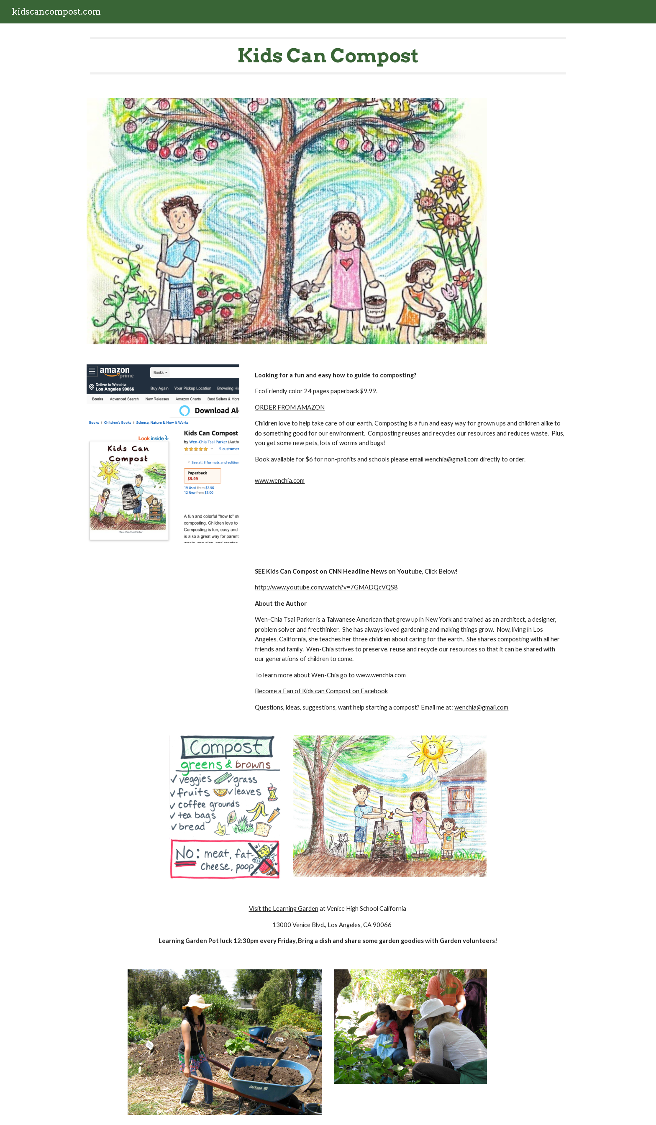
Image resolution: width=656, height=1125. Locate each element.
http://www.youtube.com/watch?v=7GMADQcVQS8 (326, 587)
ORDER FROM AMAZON (290, 407)
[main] (328, 55)
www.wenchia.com (280, 480)
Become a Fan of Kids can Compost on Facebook (321, 690)
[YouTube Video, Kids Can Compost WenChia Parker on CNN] (163, 629)
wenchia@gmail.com (481, 707)
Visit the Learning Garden (283, 908)
